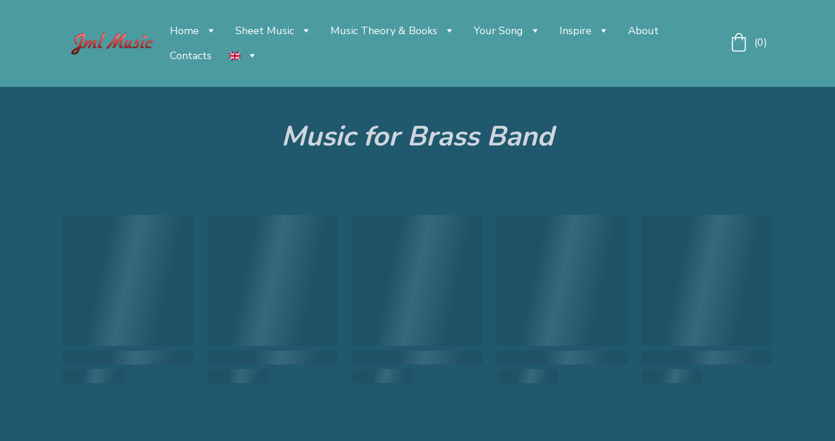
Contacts (191, 56)
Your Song (498, 31)
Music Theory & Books (384, 31)
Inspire (575, 31)
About (643, 31)
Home (184, 31)
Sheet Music (264, 31)
